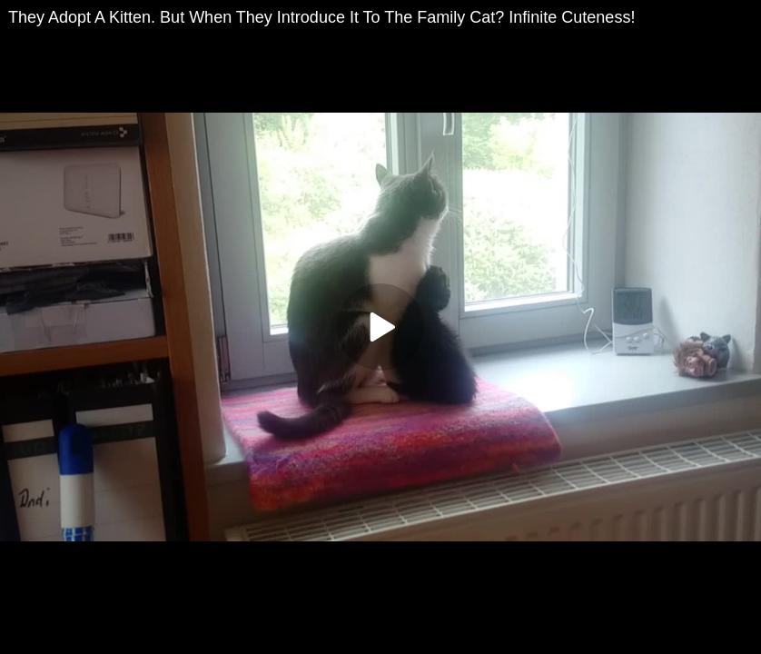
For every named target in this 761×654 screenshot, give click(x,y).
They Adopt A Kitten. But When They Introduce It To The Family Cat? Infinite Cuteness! (321, 17)
